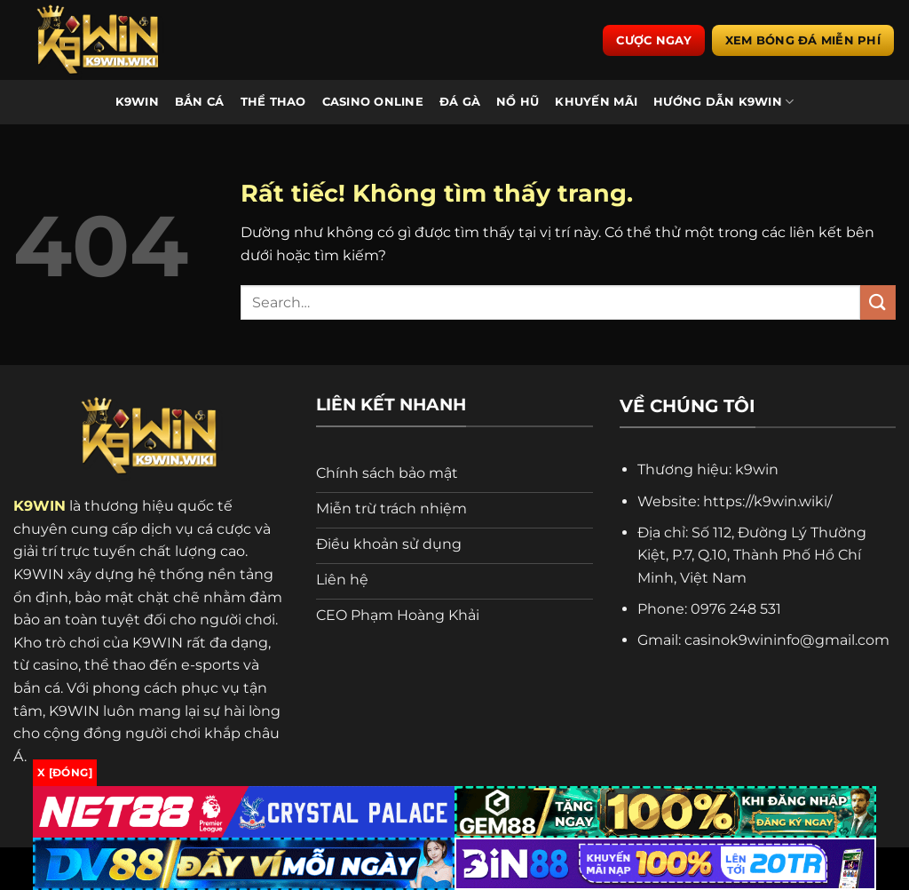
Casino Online (372, 101)
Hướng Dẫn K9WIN (723, 101)
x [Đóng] (64, 772)
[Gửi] (878, 302)
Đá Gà (459, 101)
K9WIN (137, 101)
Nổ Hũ (517, 101)
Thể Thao (273, 101)
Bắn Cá (200, 101)
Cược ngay (653, 40)
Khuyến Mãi (596, 101)
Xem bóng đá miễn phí (803, 40)
